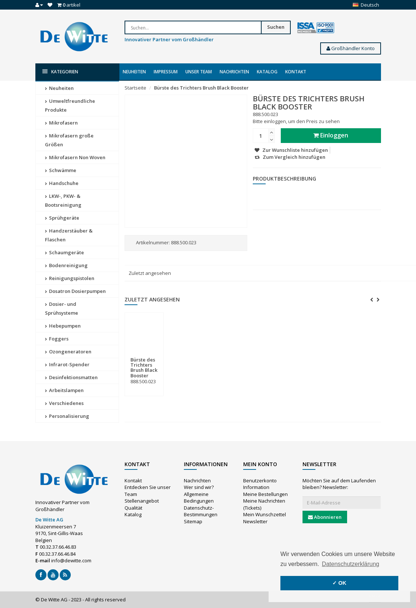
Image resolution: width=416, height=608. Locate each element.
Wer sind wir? (199, 487)
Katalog (267, 72)
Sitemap (193, 521)
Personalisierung (67, 416)
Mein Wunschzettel (264, 514)
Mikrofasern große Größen (69, 140)
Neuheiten (134, 72)
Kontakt (295, 72)
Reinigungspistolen (69, 278)
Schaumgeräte (64, 252)
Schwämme (60, 170)
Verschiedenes (64, 403)
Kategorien (60, 71)
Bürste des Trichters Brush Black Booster (201, 87)
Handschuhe (61, 183)
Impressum (166, 72)
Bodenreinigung (66, 265)
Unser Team (198, 72)
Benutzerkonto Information (260, 484)
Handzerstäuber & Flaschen (68, 235)
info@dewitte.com (71, 560)
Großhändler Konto (350, 48)
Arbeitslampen (64, 390)
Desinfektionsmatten (71, 377)
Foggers (57, 338)
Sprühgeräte (62, 217)
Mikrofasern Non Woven (75, 157)
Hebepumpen (63, 325)
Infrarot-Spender (67, 364)
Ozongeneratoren (68, 351)
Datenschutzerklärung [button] (351, 564)
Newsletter (255, 521)
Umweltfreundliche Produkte (70, 105)
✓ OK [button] (339, 583)
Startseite (135, 87)
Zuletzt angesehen (150, 273)
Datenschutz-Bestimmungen (200, 511)
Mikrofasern (61, 122)
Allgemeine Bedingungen (199, 497)
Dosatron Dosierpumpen (75, 291)
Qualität (133, 507)
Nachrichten (234, 72)
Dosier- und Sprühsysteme (61, 308)
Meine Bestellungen (265, 494)
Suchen (275, 27)
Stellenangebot (142, 500)
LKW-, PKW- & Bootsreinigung (63, 200)
